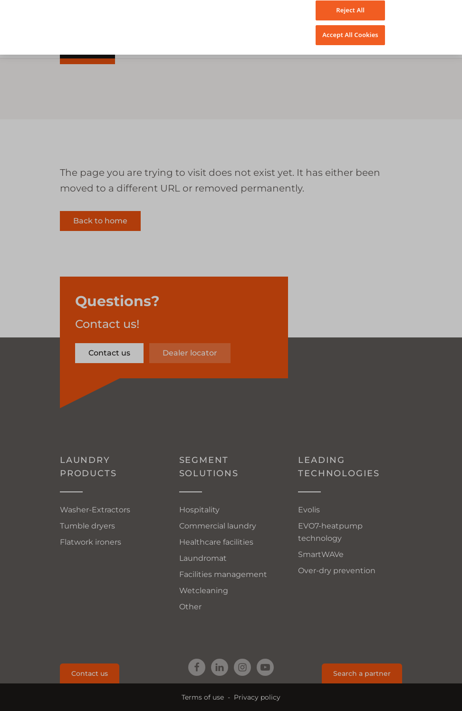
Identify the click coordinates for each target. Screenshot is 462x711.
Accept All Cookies (350, 25)
